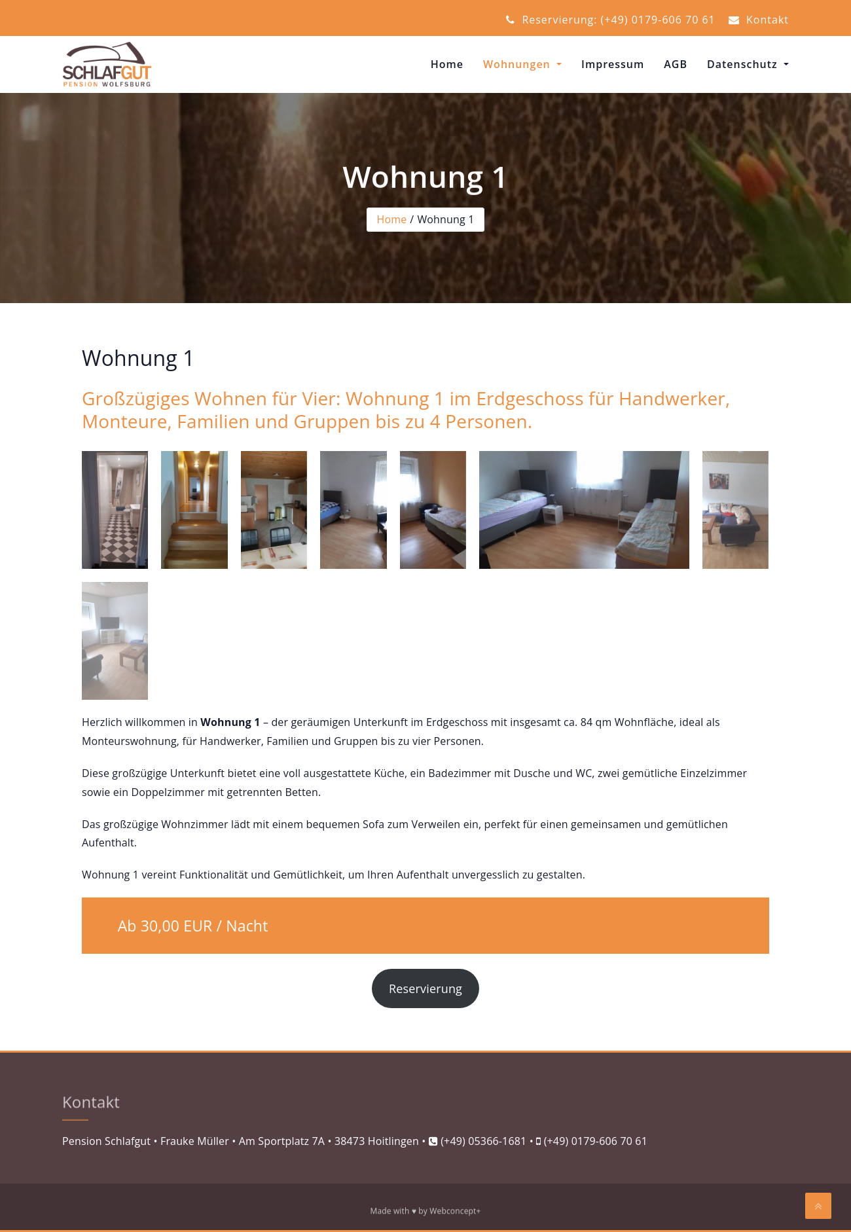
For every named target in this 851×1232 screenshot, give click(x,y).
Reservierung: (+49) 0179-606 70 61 (610, 19)
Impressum (612, 64)
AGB (675, 64)
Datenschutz (744, 64)
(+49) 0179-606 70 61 (595, 1141)
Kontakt (759, 19)
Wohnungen (518, 64)
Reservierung (425, 988)
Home (447, 64)
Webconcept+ (454, 1213)
